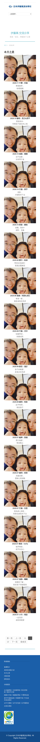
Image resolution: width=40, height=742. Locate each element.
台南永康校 (7, 706)
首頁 (5, 45)
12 (30, 638)
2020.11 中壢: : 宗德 (20, 83)
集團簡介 (7, 667)
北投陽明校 (16, 690)
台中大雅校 (7, 703)
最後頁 (23, 642)
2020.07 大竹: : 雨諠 (20, 614)
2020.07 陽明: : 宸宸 (20, 473)
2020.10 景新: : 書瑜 (20, 225)
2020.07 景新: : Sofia (20, 544)
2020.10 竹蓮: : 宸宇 (20, 189)
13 (8, 642)
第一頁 (10, 638)
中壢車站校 (25, 695)
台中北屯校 (16, 703)
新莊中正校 (10, 692)
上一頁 (18, 638)
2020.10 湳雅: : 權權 (20, 154)
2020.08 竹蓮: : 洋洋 (20, 331)
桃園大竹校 (7, 695)
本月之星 (7, 673)
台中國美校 (25, 703)
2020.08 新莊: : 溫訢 (20, 366)
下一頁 (15, 642)
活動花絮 (7, 676)
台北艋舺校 (7, 690)
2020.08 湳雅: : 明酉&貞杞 (20, 295)
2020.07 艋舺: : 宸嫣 (20, 437)
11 (25, 638)
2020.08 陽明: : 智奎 (20, 402)
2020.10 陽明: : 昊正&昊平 (20, 118)
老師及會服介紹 (9, 670)
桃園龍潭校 (16, 695)
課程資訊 (7, 679)
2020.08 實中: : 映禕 (20, 260)
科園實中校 (19, 698)
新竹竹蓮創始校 (9, 698)
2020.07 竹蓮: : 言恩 (20, 508)
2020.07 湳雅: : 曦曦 (20, 579)
